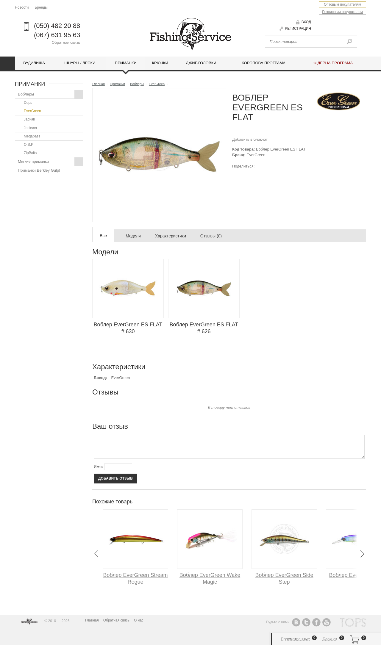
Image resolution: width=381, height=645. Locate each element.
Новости (22, 7)
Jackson (30, 128)
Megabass (32, 136)
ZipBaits (30, 153)
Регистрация (298, 28)
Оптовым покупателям (342, 4)
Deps (28, 103)
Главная (98, 84)
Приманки (117, 84)
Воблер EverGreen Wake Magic (209, 578)
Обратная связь (66, 42)
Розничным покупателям (342, 12)
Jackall (29, 119)
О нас (138, 620)
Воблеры (50, 94)
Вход (306, 22)
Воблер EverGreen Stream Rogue (135, 578)
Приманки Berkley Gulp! (39, 170)
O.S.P (28, 145)
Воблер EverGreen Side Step (284, 578)
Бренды (41, 7)
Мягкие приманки (50, 161)
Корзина (354, 639)
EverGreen (32, 111)
